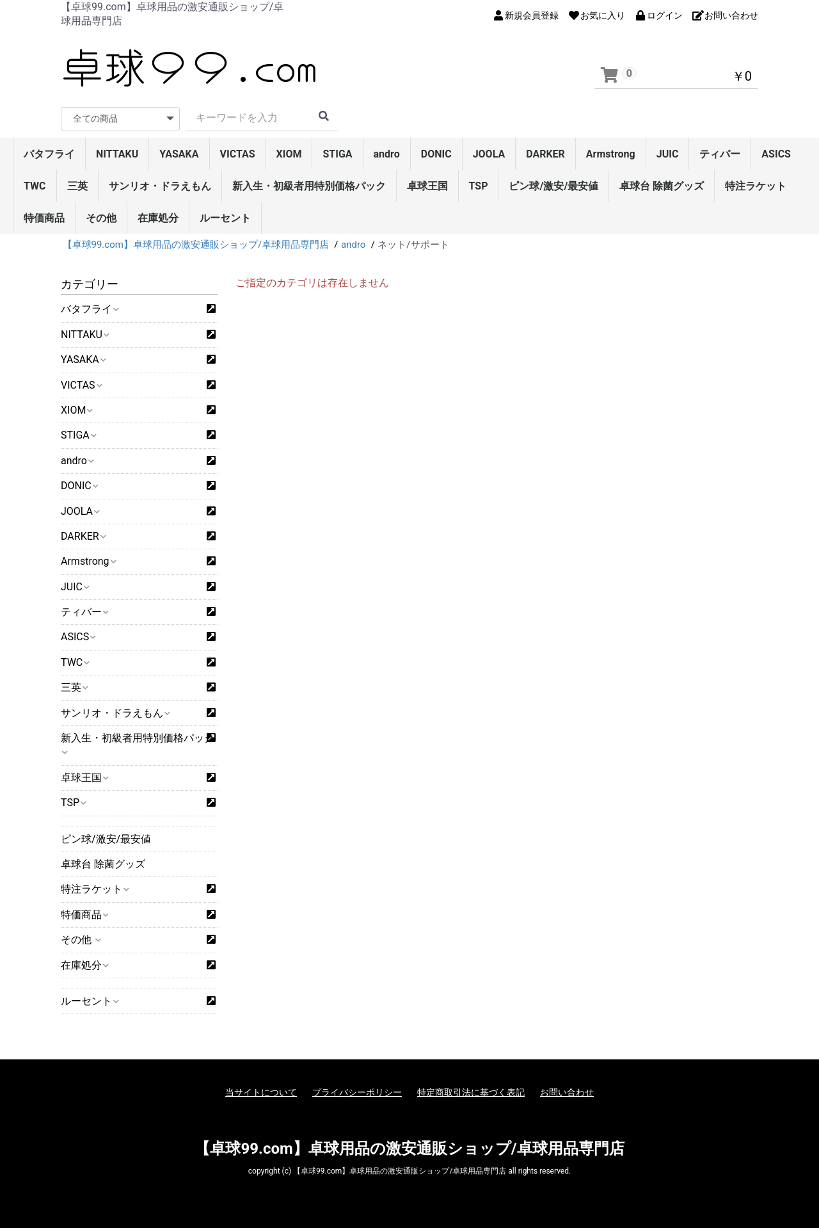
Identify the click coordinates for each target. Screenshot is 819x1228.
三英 (77, 186)
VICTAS (237, 154)
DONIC (436, 154)
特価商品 (44, 218)
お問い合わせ (567, 1092)
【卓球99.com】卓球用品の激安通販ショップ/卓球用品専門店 (409, 1149)
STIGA (337, 154)
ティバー (719, 154)
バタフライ (49, 154)
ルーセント (225, 218)
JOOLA (489, 154)
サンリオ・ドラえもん (160, 186)
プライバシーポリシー (357, 1092)
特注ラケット (755, 186)
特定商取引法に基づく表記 (471, 1092)
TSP (478, 186)
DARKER (545, 154)
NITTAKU (117, 154)
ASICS (776, 154)
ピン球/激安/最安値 (553, 186)
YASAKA (178, 154)
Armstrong (610, 154)
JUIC (667, 154)
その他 (101, 218)
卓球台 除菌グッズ (661, 186)
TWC (35, 186)
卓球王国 (427, 186)
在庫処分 (158, 218)
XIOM (289, 154)
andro (387, 154)
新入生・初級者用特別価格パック (309, 186)
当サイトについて (261, 1092)
